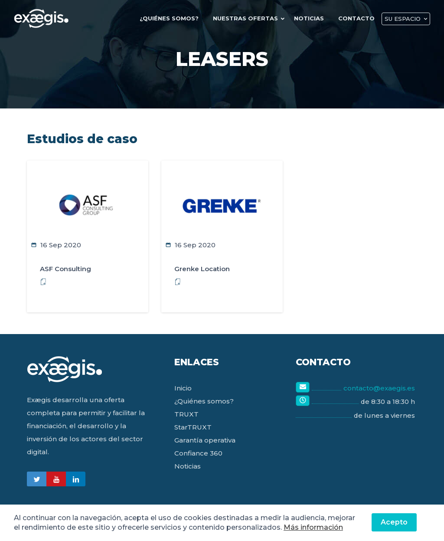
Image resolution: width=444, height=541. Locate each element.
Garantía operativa (204, 440)
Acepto (394, 522)
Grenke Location (202, 269)
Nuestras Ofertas (248, 18)
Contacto (358, 18)
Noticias (311, 18)
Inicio (183, 388)
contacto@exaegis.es (379, 388)
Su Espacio (403, 18)
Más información (313, 527)
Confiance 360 (198, 453)
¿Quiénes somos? (204, 401)
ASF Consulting (65, 269)
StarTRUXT (193, 427)
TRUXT (186, 414)
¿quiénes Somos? (173, 18)
